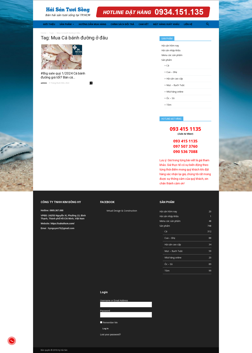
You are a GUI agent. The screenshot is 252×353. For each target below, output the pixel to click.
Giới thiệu (49, 24)
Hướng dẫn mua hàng (92, 24)
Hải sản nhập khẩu (170, 50)
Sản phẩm (67, 24)
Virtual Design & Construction (122, 210)
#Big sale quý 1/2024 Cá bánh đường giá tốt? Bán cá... (63, 75)
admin (44, 83)
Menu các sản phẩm (171, 55)
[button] (207, 24)
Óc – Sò (170, 98)
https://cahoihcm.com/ (62, 223)
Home (43, 33)
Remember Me (109, 322)
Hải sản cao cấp (174, 78)
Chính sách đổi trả (122, 24)
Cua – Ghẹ (171, 72)
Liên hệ (188, 24)
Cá (167, 65)
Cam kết (144, 24)
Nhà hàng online (174, 91)
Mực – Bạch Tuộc (175, 85)
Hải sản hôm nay (170, 45)
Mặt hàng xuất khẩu (166, 24)
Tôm (168, 104)
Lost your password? (110, 334)
